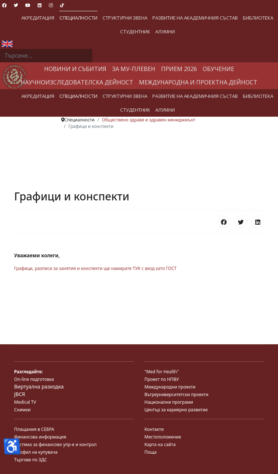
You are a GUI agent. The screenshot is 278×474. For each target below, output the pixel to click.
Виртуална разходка (39, 386)
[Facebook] (4, 5)
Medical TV (25, 402)
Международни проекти (169, 387)
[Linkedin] (40, 5)
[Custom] (62, 5)
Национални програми (168, 402)
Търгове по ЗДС (30, 460)
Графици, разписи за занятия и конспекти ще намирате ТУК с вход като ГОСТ (95, 268)
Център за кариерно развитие (176, 410)
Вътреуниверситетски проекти (176, 394)
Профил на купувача (36, 452)
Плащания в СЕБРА (34, 429)
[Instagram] (51, 5)
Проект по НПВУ (161, 379)
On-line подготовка (34, 379)
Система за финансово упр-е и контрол (55, 444)
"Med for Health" (161, 372)
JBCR (19, 394)
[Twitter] (16, 5)
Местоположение (162, 437)
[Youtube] (27, 5)
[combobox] (46, 56)
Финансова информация (40, 437)
